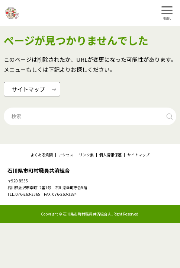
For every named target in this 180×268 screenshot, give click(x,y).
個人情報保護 (110, 155)
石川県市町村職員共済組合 (38, 170)
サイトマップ (138, 155)
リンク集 (86, 155)
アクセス (65, 155)
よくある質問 (41, 155)
